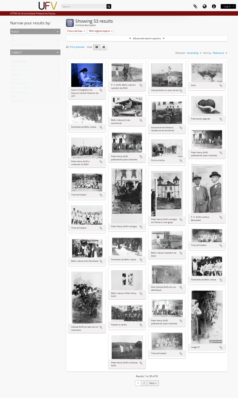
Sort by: (207, 53)
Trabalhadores (19, 93)
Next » (152, 383)
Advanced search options (147, 38)
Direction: (180, 53)
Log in (227, 6)
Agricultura (17, 75)
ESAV (14, 41)
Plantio (15, 97)
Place (15, 31)
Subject (16, 52)
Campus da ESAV (20, 45)
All (12, 36)
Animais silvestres (20, 88)
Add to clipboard (101, 90)
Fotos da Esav (18, 61)
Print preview (75, 47)
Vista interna (18, 102)
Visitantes (16, 79)
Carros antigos (19, 84)
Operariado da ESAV (22, 70)
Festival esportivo (20, 66)
